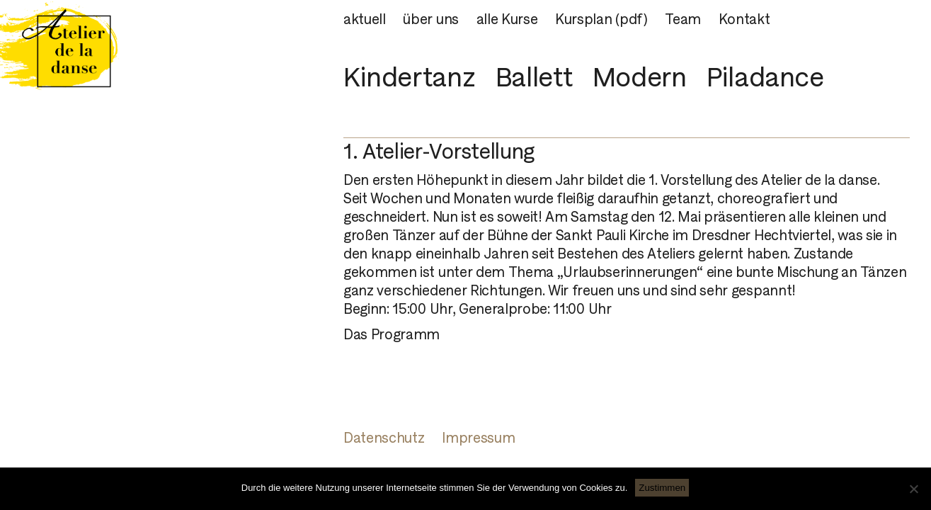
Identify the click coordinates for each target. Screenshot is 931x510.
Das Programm (391, 334)
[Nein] (913, 489)
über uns (430, 19)
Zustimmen (662, 487)
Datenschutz (383, 437)
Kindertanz (409, 76)
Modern (640, 76)
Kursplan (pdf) (601, 19)
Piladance (765, 76)
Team (683, 19)
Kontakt (744, 19)
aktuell (364, 19)
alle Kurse (507, 19)
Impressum (478, 437)
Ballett (534, 76)
